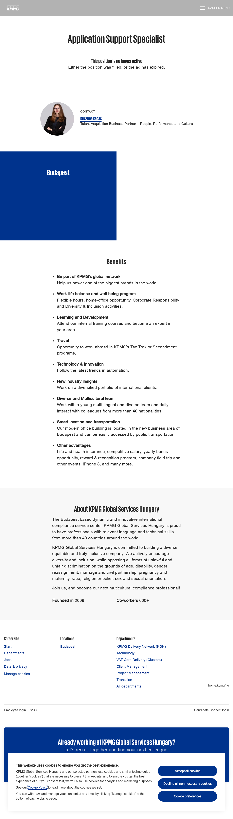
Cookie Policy (37, 787)
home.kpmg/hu (218, 685)
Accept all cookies (187, 771)
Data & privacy (15, 666)
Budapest (67, 646)
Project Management (132, 673)
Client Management (131, 666)
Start (7, 646)
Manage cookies (17, 674)
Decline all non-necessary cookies (187, 783)
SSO (33, 710)
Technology (125, 653)
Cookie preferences (187, 796)
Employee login (15, 710)
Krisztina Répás (91, 118)
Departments (14, 653)
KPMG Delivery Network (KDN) (141, 646)
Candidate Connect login (211, 710)
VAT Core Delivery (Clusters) (139, 660)
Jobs (7, 660)
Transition (124, 680)
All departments (128, 686)
